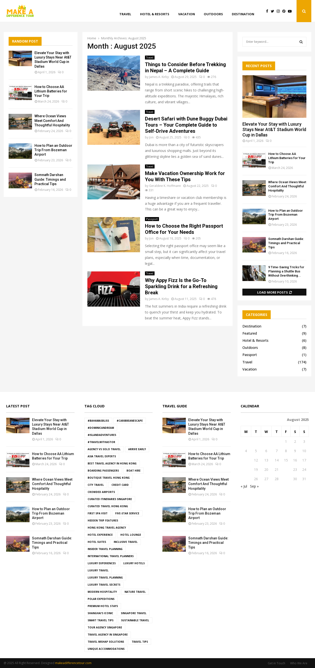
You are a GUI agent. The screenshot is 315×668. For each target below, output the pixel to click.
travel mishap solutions (106, 641)
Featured (249, 333)
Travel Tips (140, 641)
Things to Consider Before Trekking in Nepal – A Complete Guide (185, 67)
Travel (125, 14)
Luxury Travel (98, 570)
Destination (243, 14)
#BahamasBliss (98, 420)
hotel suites (97, 542)
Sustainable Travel (135, 620)
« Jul (244, 486)
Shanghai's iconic (100, 613)
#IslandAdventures (102, 435)
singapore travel (133, 613)
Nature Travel (135, 592)
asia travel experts (102, 456)
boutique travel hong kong (109, 477)
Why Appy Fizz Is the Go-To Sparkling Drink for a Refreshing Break (181, 286)
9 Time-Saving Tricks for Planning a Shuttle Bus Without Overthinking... (286, 271)
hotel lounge (130, 534)
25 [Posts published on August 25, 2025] (246, 478)
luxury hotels (134, 563)
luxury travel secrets (104, 584)
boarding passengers (103, 470)
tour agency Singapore (105, 627)
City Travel (96, 485)
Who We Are (298, 663)
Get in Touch (276, 663)
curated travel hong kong (108, 506)
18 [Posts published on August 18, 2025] (246, 469)
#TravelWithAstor (101, 442)
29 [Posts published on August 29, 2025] (286, 478)
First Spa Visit (98, 513)
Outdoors (213, 14)
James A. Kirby (159, 77)
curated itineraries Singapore (110, 499)
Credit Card (120, 485)
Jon (151, 137)
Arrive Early (137, 449)
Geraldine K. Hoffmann (165, 186)
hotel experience (100, 534)
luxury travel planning (105, 577)
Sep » (254, 486)
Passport (152, 219)
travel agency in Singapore (108, 634)
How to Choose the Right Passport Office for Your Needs (184, 229)
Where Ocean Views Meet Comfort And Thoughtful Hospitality (52, 120)
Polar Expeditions (101, 599)
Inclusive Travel (126, 542)
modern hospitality (102, 592)
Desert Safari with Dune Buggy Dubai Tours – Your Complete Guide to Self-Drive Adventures (186, 125)
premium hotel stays (103, 606)
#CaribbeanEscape (130, 420)
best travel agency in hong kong (112, 463)
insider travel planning (105, 549)
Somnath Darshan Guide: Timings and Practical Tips (50, 179)
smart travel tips (100, 620)
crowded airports (101, 492)
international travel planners (111, 556)
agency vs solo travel (104, 449)
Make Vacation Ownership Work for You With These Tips (185, 176)
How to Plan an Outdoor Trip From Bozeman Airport (53, 150)
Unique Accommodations (106, 649)
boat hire (133, 470)
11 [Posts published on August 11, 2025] (246, 460)
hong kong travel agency (107, 527)
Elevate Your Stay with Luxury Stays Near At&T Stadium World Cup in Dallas (274, 129)
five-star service (127, 513)
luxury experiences (102, 563)
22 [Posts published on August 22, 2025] (286, 469)
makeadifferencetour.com (73, 663)
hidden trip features (103, 520)
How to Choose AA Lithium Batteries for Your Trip (50, 91)
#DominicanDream (101, 428)
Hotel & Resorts (154, 14)
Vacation (186, 14)
